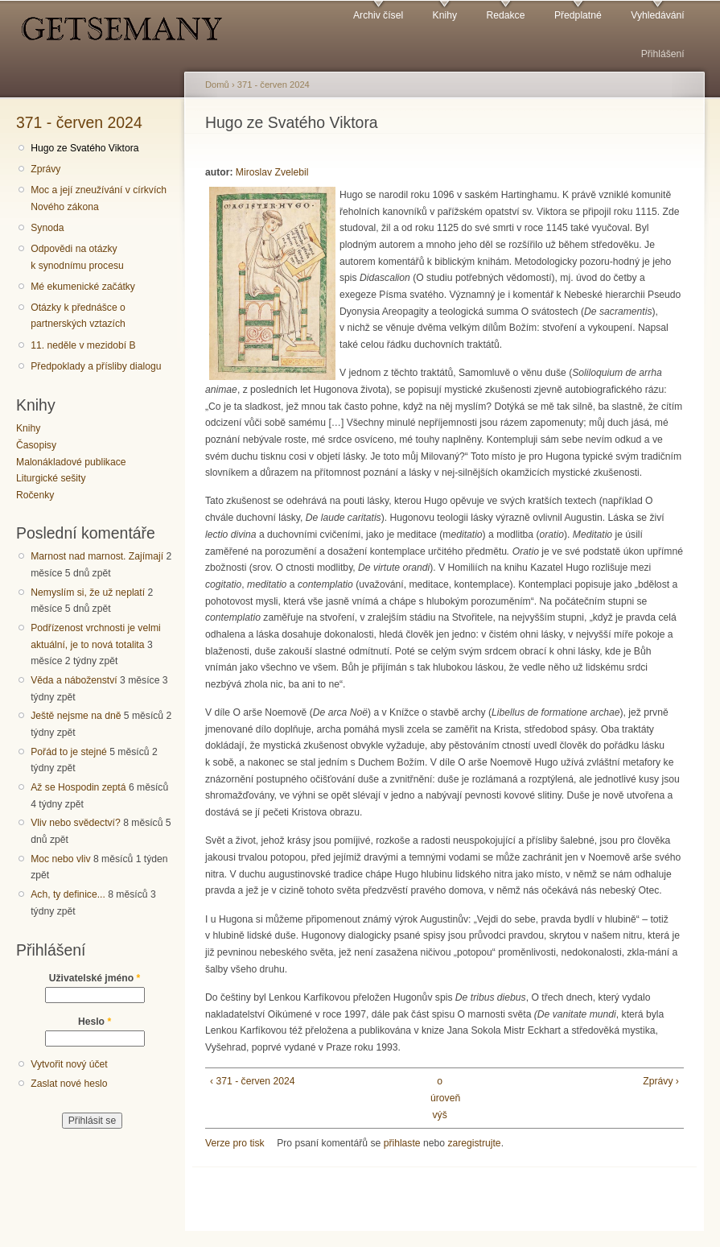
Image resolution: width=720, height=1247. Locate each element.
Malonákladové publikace (71, 462)
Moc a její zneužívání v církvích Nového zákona (99, 198)
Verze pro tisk (235, 1143)
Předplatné (578, 15)
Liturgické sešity (50, 478)
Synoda (47, 227)
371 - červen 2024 (79, 122)
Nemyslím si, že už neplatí (88, 592)
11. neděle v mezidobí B (83, 345)
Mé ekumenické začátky (83, 286)
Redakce (505, 15)
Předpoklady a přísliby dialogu (96, 366)
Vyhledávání (657, 15)
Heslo (94, 1021)
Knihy (445, 15)
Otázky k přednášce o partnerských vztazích (78, 316)
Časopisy (36, 445)
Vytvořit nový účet (69, 1064)
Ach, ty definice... (68, 894)
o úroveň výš (439, 1098)
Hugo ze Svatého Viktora (84, 148)
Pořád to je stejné (69, 752)
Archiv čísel (378, 15)
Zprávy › (661, 1081)
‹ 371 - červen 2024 (252, 1081)
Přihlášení (663, 54)
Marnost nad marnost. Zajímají (97, 556)
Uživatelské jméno (95, 978)
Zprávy (45, 169)
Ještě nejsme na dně (76, 715)
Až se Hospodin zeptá (78, 787)
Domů (217, 84)
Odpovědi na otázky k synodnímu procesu (77, 257)
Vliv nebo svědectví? (76, 822)
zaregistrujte (473, 1143)
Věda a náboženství (74, 680)
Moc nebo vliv (60, 859)
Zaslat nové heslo (69, 1083)
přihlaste (402, 1143)
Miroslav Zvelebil (272, 172)
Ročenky (35, 495)
